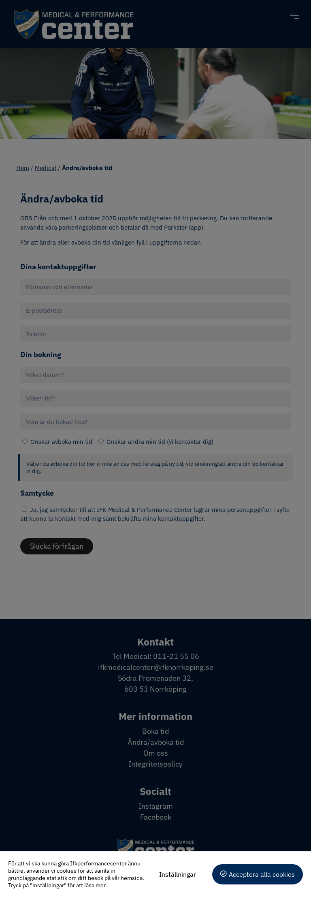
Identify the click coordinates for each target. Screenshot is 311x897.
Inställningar (177, 874)
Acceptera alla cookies (262, 874)
